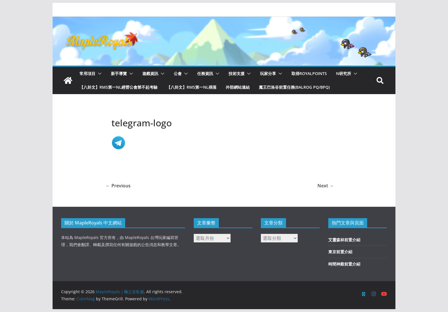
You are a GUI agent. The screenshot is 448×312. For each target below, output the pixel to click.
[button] (98, 74)
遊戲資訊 (150, 73)
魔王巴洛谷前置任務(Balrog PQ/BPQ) (294, 87)
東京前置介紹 (340, 251)
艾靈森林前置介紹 (344, 239)
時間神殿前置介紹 (344, 264)
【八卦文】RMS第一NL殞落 (192, 87)
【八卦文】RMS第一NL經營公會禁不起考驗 (118, 87)
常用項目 (87, 73)
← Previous (118, 186)
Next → (325, 186)
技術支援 (237, 73)
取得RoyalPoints (309, 73)
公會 (178, 73)
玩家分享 (268, 73)
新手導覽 (119, 73)
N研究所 (343, 73)
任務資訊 (205, 73)
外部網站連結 (238, 87)
